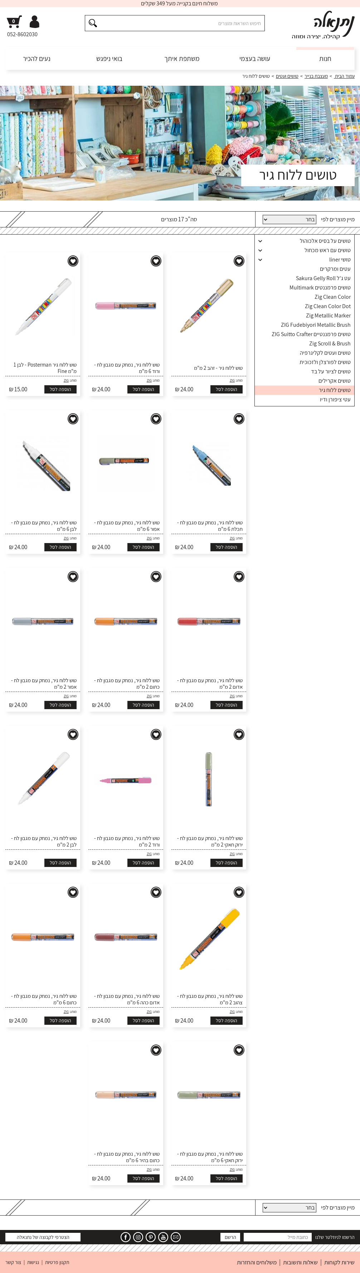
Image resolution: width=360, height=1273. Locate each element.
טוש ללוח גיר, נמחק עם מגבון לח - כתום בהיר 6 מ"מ (127, 1157)
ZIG (232, 380)
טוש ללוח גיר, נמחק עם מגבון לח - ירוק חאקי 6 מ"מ (210, 1157)
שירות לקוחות (339, 1262)
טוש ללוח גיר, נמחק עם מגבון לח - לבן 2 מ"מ (44, 841)
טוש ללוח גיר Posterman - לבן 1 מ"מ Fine (45, 368)
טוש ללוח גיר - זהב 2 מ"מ (218, 368)
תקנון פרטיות (57, 1262)
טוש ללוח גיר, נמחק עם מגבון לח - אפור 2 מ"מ (44, 683)
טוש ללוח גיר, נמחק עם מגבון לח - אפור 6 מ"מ (127, 525)
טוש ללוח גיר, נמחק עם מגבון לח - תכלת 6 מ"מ (210, 525)
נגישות (33, 1262)
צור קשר (13, 1262)
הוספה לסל (226, 389)
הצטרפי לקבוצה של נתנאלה (43, 1237)
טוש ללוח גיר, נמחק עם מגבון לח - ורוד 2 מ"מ (127, 841)
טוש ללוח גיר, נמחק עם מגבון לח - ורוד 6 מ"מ (127, 368)
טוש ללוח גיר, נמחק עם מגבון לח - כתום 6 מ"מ (44, 999)
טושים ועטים (287, 76)
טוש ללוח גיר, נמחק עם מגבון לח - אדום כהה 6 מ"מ (127, 999)
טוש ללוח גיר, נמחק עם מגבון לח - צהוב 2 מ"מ (210, 999)
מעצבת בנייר (316, 76)
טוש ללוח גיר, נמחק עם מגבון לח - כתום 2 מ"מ (127, 683)
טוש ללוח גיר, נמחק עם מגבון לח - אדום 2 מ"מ (210, 683)
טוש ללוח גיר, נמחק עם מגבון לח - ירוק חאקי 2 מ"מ (210, 841)
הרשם (230, 1237)
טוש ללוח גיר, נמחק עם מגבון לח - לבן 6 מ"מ (44, 525)
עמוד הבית (344, 76)
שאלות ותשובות (300, 1262)
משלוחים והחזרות (257, 1262)
